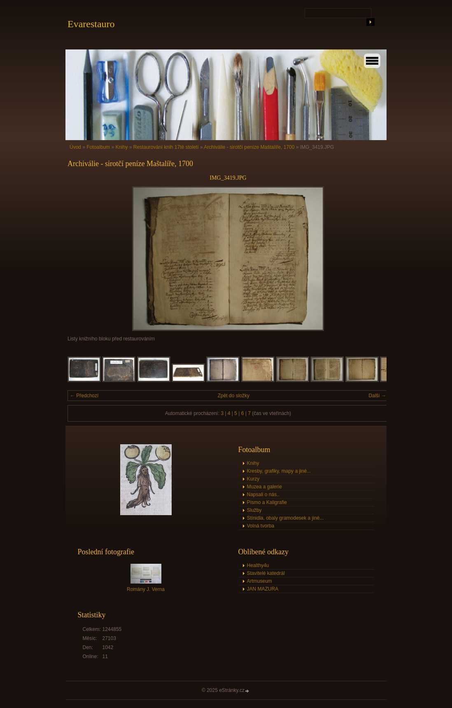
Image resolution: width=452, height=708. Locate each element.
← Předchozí (84, 396)
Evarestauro (91, 24)
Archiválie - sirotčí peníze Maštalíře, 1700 (249, 147)
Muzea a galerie (264, 487)
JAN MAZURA (263, 589)
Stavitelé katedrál (266, 573)
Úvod (75, 147)
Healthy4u (258, 565)
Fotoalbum (98, 147)
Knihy (121, 147)
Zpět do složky (233, 396)
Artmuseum (259, 581)
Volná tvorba (261, 526)
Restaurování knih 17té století (166, 147)
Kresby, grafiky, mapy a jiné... (279, 471)
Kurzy (253, 479)
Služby (254, 510)
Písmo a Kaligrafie (267, 502)
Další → (377, 396)
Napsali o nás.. (263, 494)
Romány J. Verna (146, 589)
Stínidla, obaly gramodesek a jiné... (285, 518)
